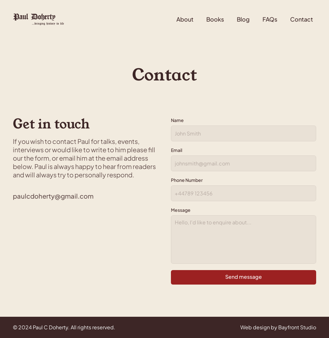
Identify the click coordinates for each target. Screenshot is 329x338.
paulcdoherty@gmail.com (53, 196)
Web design (255, 327)
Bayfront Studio (297, 327)
